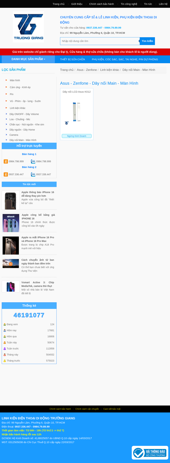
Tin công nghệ (129, 3)
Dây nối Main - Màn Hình (23, 140)
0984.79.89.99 (113, 27)
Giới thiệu (76, 3)
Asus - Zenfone (87, 70)
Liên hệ (163, 3)
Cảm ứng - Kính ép (20, 87)
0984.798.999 (16, 161)
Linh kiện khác (17, 108)
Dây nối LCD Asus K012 (77, 91)
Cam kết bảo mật (111, 409)
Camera (14, 134)
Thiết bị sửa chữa (72, 59)
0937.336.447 (94, 27)
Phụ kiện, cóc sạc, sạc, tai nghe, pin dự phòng (125, 59)
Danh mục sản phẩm (28, 59)
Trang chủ (58, 3)
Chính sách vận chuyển (87, 409)
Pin (11, 94)
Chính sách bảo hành (101, 3)
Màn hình (15, 80)
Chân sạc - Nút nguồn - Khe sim (27, 124)
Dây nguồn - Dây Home (22, 129)
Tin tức (148, 3)
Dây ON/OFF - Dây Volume (24, 114)
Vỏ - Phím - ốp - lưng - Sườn (25, 101)
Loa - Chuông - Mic (20, 119)
